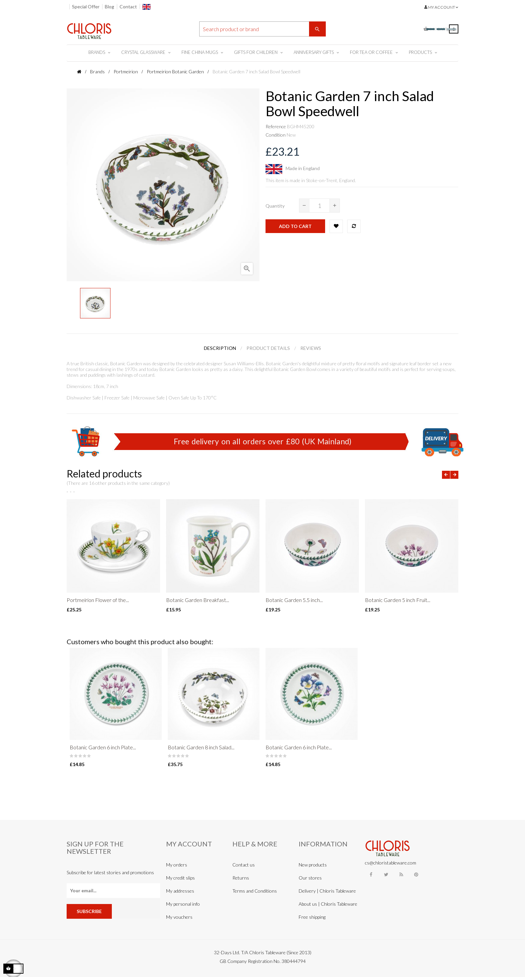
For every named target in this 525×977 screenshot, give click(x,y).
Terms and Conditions (254, 891)
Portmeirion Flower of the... (98, 600)
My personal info (183, 904)
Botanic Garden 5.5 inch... (294, 600)
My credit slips (180, 878)
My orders (176, 865)
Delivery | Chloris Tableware (327, 891)
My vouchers (179, 917)
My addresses (180, 891)
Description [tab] (220, 348)
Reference (276, 126)
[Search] (262, 28)
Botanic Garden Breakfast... (197, 600)
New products (313, 865)
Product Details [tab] (268, 348)
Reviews (310, 348)
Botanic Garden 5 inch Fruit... (397, 600)
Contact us (243, 865)
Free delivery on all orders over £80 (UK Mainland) (263, 441)
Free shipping (312, 917)
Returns (240, 878)
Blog (109, 6)
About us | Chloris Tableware (328, 904)
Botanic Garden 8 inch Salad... (201, 747)
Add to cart (295, 226)
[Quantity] (319, 205)
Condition (276, 135)
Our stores (310, 878)
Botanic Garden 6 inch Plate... (103, 747)
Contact (128, 6)
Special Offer (85, 6)
